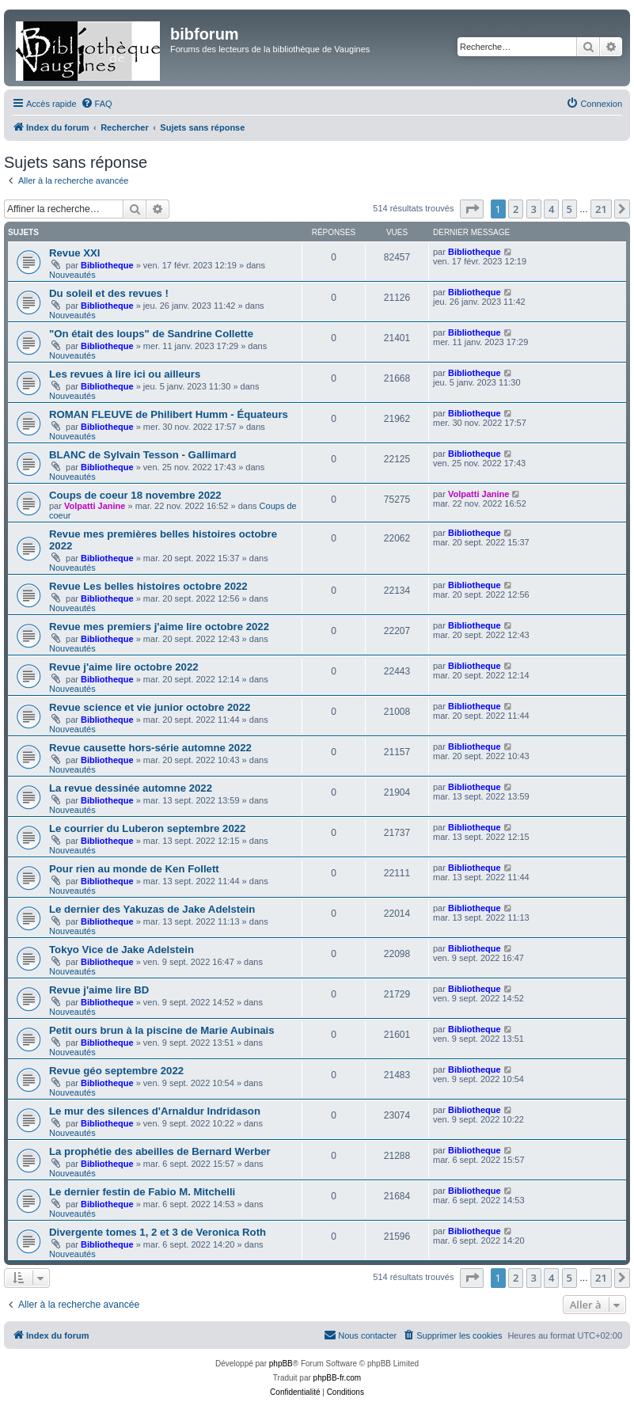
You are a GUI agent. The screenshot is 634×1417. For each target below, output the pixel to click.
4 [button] (551, 209)
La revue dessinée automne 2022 (130, 788)
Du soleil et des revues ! (109, 293)
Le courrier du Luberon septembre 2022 (147, 828)
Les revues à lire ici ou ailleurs (124, 374)
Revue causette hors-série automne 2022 (150, 748)
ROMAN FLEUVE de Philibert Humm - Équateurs (168, 414)
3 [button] (534, 209)
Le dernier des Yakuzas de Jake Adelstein (152, 909)
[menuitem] (96, 103)
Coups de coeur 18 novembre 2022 (135, 495)
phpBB (281, 1363)
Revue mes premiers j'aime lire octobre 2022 (159, 627)
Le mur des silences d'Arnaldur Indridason (154, 1111)
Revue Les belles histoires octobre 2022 (148, 586)
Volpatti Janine (94, 506)
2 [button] (515, 209)
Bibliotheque (107, 265)
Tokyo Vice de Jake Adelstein (121, 949)
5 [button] (569, 209)
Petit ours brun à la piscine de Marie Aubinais (162, 1030)
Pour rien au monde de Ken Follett (134, 869)
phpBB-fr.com (337, 1377)
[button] (472, 208)
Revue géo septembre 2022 (116, 1071)
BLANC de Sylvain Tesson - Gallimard (142, 455)
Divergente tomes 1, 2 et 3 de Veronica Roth (157, 1232)
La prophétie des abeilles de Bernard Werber (160, 1151)
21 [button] (601, 209)
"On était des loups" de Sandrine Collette (151, 334)
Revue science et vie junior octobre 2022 (149, 707)
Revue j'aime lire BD (99, 990)
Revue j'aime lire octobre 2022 (124, 667)
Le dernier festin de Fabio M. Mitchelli (142, 1192)
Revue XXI (75, 253)
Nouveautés (72, 274)
